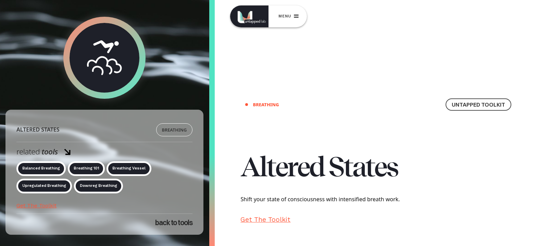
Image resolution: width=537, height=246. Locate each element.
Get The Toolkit (36, 205)
